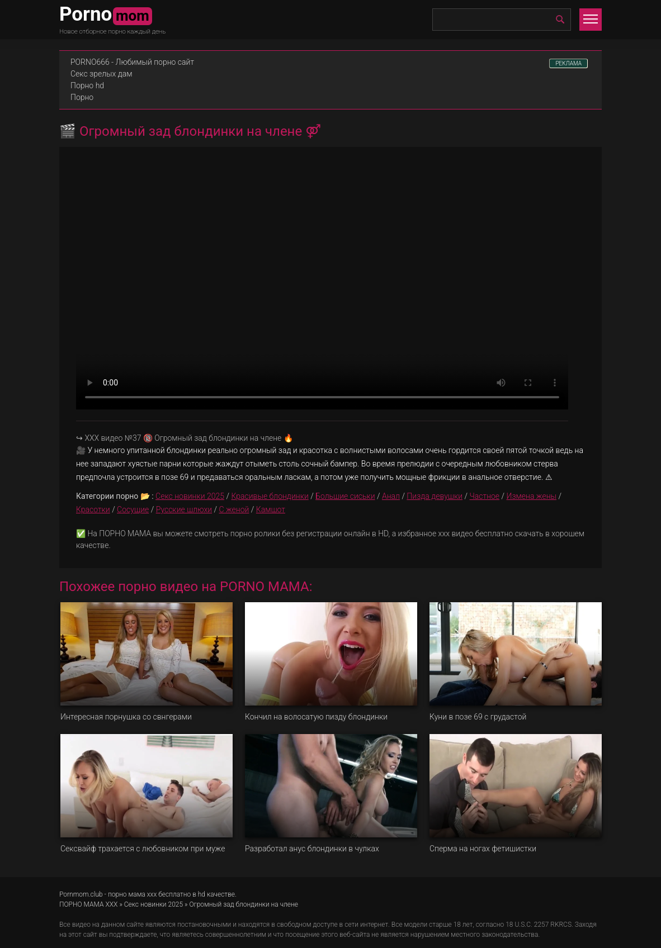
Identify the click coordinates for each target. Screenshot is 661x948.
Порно (81, 97)
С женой (234, 509)
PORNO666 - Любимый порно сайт (132, 62)
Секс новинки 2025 (189, 496)
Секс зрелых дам (101, 73)
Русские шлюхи (184, 509)
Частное (484, 496)
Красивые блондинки (269, 496)
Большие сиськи (345, 496)
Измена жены (532, 496)
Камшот (270, 509)
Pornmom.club (81, 894)
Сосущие (133, 509)
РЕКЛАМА (568, 63)
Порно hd (87, 85)
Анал (391, 496)
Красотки (93, 509)
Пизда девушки (434, 496)
